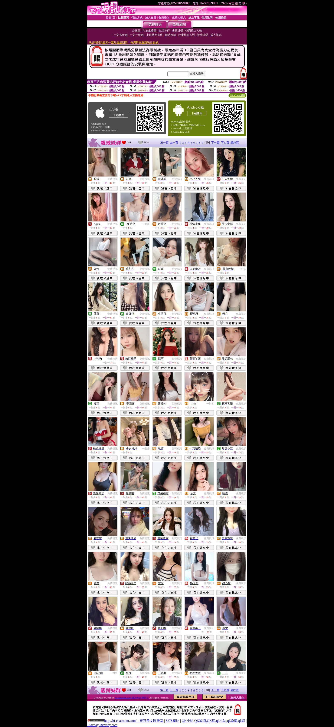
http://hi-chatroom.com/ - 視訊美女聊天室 (133, 721)
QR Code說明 (237, 95)
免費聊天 (112, 358)
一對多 (146, 223)
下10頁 (225, 142)
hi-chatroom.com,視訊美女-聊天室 (132, 697)
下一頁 (215, 142)
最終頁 (234, 142)
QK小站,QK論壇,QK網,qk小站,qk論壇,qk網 (213, 721)
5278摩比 (172, 721)
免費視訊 (112, 179)
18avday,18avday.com (102, 725)
